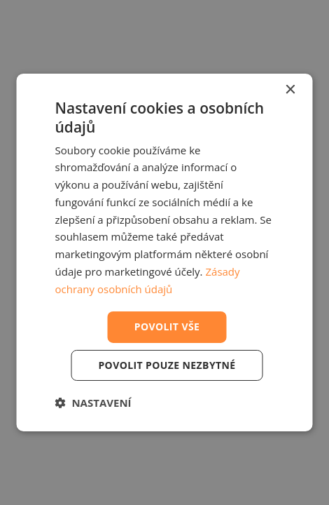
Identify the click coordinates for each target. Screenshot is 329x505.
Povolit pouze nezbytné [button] (166, 365)
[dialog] (165, 252)
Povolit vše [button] (167, 326)
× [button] (290, 90)
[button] (93, 402)
